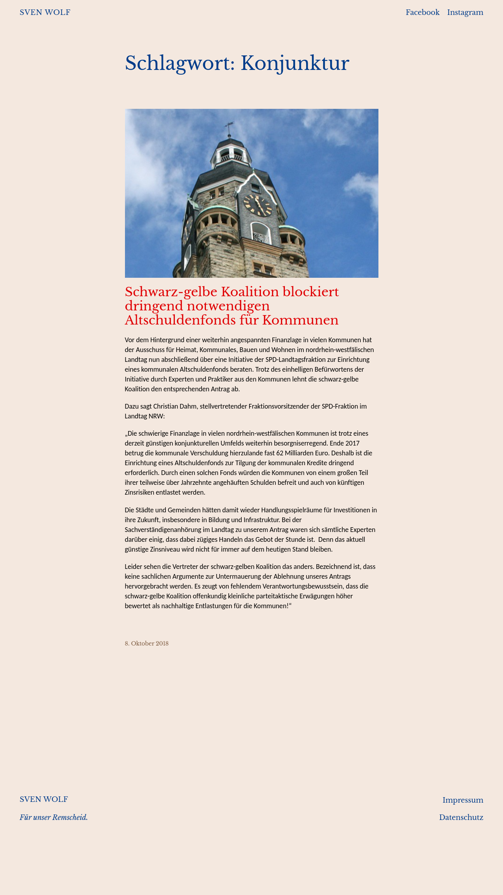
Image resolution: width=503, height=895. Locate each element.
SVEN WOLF (45, 12)
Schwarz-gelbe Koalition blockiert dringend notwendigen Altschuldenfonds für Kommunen (232, 306)
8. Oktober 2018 (147, 643)
